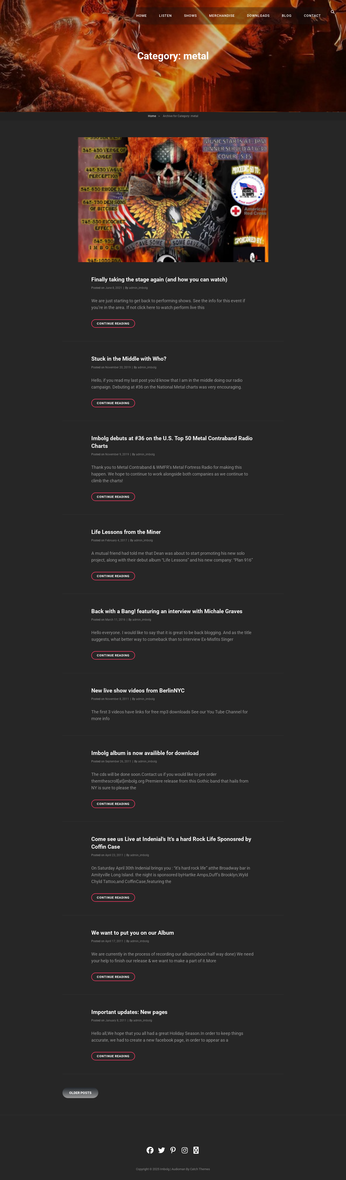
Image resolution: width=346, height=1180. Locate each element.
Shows (198, 12)
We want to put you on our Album (134, 932)
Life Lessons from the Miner (127, 531)
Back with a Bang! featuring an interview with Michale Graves (170, 611)
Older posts (80, 1092)
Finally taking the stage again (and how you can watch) (161, 279)
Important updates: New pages (131, 1011)
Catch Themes (200, 1169)
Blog (289, 12)
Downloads (262, 12)
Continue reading (116, 324)
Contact (313, 12)
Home (152, 12)
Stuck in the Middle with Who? (130, 358)
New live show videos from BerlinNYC (140, 690)
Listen (174, 12)
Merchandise (228, 12)
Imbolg (164, 1169)
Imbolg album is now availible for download (147, 752)
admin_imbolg (138, 288)
